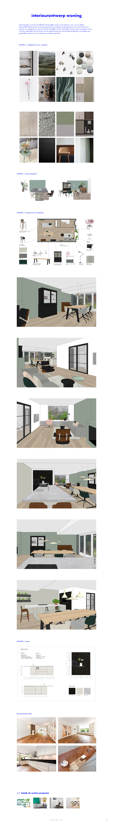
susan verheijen (9, 3)
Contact (20, 3)
